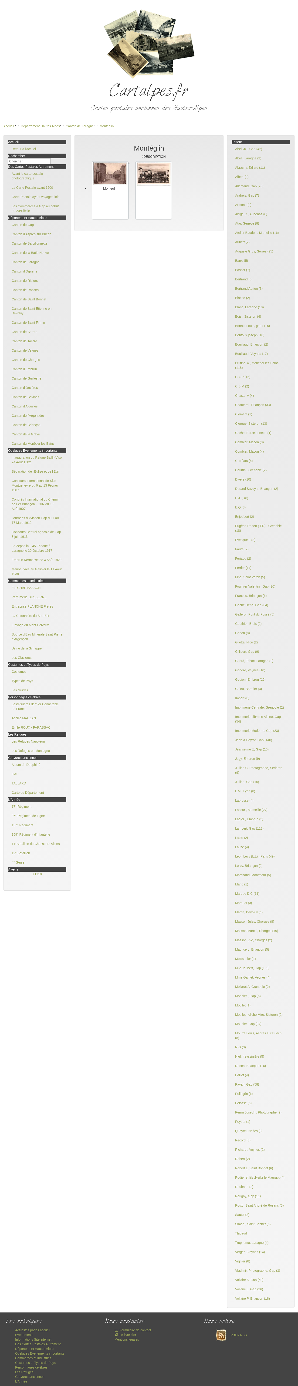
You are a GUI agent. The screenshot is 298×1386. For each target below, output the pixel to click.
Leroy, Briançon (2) (249, 866)
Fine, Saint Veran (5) (250, 577)
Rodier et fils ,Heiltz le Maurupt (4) (259, 1177)
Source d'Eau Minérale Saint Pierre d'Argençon (37, 636)
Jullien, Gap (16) (247, 782)
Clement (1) (243, 414)
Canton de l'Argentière (28, 415)
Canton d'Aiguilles (25, 406)
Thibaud (241, 1233)
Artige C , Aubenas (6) (251, 214)
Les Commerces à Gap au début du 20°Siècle (35, 208)
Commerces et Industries (33, 1358)
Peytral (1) (242, 1122)
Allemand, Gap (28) (249, 186)
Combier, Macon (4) (249, 451)
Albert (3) (242, 177)
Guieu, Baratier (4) (248, 689)
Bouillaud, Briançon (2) (251, 344)
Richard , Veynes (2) (250, 1149)
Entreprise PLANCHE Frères (32, 606)
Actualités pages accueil (32, 1330)
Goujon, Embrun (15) (250, 679)
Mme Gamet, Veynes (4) (253, 977)
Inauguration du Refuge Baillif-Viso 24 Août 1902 (37, 460)
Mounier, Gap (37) (248, 1024)
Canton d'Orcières (25, 388)
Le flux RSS (230, 1335)
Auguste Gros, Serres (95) (254, 251)
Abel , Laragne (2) (248, 158)
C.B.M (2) (242, 386)
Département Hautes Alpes (40, 126)
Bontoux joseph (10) (249, 335)
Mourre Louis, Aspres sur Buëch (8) (258, 1035)
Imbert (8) (242, 698)
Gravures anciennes (29, 1377)
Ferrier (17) (243, 568)
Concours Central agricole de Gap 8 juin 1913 (36, 534)
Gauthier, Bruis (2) (248, 624)
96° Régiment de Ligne (28, 816)
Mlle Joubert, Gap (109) (252, 968)
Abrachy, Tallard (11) (250, 167)
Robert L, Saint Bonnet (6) (254, 1168)
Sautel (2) (242, 1215)
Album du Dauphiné (26, 765)
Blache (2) (242, 298)
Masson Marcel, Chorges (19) (256, 931)
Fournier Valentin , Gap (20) (255, 586)
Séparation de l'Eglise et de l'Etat (35, 471)
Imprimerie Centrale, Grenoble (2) (259, 707)
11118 (37, 874)
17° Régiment (21, 806)
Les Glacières (22, 657)
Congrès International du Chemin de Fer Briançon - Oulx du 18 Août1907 (35, 504)
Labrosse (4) (244, 800)
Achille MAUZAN (24, 718)
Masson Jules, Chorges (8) (254, 921)
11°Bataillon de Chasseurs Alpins (36, 844)
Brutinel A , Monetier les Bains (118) (256, 365)
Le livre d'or (125, 1335)
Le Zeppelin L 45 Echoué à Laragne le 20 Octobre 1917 (32, 548)
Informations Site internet (33, 1339)
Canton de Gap (23, 225)
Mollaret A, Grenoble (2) (252, 987)
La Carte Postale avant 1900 (32, 187)
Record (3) (243, 1140)
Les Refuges (24, 1372)
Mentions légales (127, 1339)
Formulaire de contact (133, 1330)
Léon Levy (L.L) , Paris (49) (255, 856)
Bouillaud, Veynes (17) (251, 354)
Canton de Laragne (80, 126)
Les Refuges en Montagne (31, 751)
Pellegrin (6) (244, 1094)
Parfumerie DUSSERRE (29, 597)
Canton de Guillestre (26, 378)
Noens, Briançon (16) (250, 1066)
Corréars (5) (244, 461)
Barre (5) (241, 260)
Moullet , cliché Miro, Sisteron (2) (259, 1014)
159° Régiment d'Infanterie (31, 834)
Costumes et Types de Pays (35, 1363)
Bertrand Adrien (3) (249, 288)
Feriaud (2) (243, 558)
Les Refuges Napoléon (28, 741)
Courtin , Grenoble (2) (251, 470)
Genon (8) (242, 633)
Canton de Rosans (25, 290)
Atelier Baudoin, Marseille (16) (257, 233)
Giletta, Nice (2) (246, 642)
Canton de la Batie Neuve (30, 253)
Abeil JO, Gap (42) (248, 149)
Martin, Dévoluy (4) (249, 912)
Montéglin (107, 126)
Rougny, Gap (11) (248, 1196)
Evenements (24, 1335)
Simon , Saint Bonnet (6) (253, 1224)
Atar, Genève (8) (247, 223)
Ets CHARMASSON (26, 588)
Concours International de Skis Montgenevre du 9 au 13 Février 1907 (35, 485)
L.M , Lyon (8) (245, 791)
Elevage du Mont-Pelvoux (30, 625)
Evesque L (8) (245, 540)
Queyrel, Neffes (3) (249, 1131)
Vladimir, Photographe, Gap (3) (257, 1270)
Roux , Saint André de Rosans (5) (259, 1205)
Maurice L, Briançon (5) (252, 949)
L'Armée (21, 1381)
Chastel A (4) (244, 395)
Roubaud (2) (244, 1187)
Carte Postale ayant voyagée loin (35, 197)
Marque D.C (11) (247, 893)
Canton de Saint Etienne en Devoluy (31, 311)
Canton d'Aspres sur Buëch (31, 234)
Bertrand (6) (244, 279)
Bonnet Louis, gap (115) (252, 326)
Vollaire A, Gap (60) (249, 1280)
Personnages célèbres (31, 1367)
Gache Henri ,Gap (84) (251, 605)
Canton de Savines (25, 397)
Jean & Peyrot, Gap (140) (253, 740)
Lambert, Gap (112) (249, 828)
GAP (15, 774)
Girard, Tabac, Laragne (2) (254, 661)
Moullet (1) (243, 1005)
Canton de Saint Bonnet (29, 299)
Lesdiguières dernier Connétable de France (35, 706)
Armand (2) (243, 205)
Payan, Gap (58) (247, 1084)
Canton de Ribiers (25, 281)
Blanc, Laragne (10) (249, 307)
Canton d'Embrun (24, 369)
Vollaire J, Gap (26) (249, 1289)
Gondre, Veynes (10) (250, 670)
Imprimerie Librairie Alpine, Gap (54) (258, 719)
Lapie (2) (241, 838)
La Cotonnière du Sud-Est (30, 616)
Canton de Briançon (26, 425)
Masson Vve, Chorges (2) (253, 940)
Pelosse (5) (243, 1103)
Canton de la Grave (26, 434)
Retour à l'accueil (24, 149)
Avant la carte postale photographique (27, 176)
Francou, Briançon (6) (251, 596)
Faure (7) (242, 549)
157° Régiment (22, 825)
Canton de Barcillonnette (29, 243)
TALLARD (19, 783)
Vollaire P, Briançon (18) (252, 1298)
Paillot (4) (242, 1075)
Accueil (8, 126)
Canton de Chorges (26, 360)
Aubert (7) (242, 242)
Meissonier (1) (245, 959)
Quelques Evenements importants (39, 1353)
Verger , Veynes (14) (250, 1252)
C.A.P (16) (242, 377)
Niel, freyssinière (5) (249, 1056)
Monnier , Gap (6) (248, 996)
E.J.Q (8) (241, 498)
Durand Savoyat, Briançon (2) (256, 489)
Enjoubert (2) (244, 516)
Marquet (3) (243, 903)
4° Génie (18, 862)
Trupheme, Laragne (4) (251, 1243)
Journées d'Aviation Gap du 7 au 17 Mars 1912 (35, 520)
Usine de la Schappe (27, 648)
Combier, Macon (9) (249, 442)
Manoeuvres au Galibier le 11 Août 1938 (37, 571)
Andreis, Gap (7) (247, 195)
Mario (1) (241, 884)
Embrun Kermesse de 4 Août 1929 (36, 560)
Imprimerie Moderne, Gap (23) (257, 731)
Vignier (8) (242, 1261)
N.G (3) (240, 1047)
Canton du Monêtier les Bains (33, 443)
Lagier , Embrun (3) (249, 819)
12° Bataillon (21, 853)
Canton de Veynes (25, 350)
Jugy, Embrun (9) (247, 758)
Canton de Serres (24, 332)
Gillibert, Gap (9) (247, 651)
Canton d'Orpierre (24, 271)
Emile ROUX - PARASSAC (31, 727)
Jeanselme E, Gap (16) (252, 749)
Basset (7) (242, 270)
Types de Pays (22, 681)
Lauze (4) (242, 847)
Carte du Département (28, 792)
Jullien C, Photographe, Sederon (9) (258, 770)
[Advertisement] (149, 256)
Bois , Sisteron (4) (248, 316)
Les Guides (20, 690)
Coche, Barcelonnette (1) (253, 433)
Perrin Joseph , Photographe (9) (258, 1112)
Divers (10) (243, 479)
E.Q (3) (240, 507)
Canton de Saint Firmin (28, 322)
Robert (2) (242, 1159)
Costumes (19, 671)
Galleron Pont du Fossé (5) (254, 614)
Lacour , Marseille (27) (251, 810)
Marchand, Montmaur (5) (253, 875)
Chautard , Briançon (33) (253, 405)
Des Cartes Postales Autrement (38, 1344)
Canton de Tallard (24, 341)
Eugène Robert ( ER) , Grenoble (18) (258, 528)
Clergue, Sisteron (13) (251, 423)
